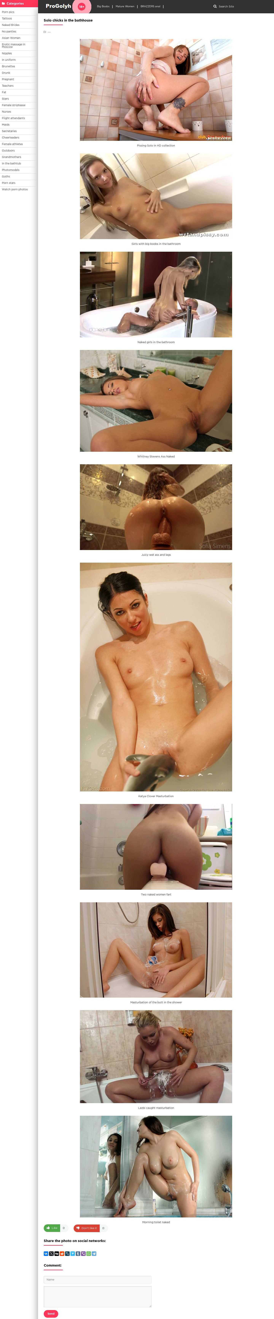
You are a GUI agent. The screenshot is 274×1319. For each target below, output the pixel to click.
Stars (5, 99)
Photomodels (10, 170)
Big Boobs (103, 7)
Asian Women (11, 38)
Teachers (8, 86)
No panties (9, 31)
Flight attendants (13, 118)
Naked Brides (10, 25)
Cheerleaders (10, 138)
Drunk (6, 73)
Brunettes (8, 66)
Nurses (6, 112)
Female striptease (13, 105)
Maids (6, 125)
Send (51, 1314)
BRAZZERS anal (150, 7)
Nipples (7, 53)
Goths (6, 176)
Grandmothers (11, 157)
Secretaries (9, 131)
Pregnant (8, 79)
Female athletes (12, 144)
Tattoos (7, 19)
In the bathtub (11, 164)
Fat (4, 92)
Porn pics (8, 12)
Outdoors (8, 151)
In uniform (9, 60)
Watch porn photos (15, 189)
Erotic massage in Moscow (13, 45)
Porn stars (8, 183)
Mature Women (125, 7)
